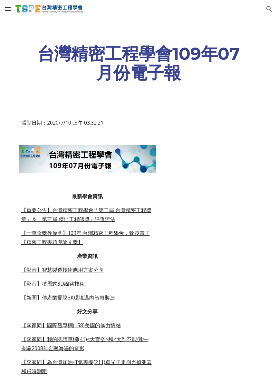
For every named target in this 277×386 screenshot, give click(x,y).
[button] (7, 9)
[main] (139, 63)
